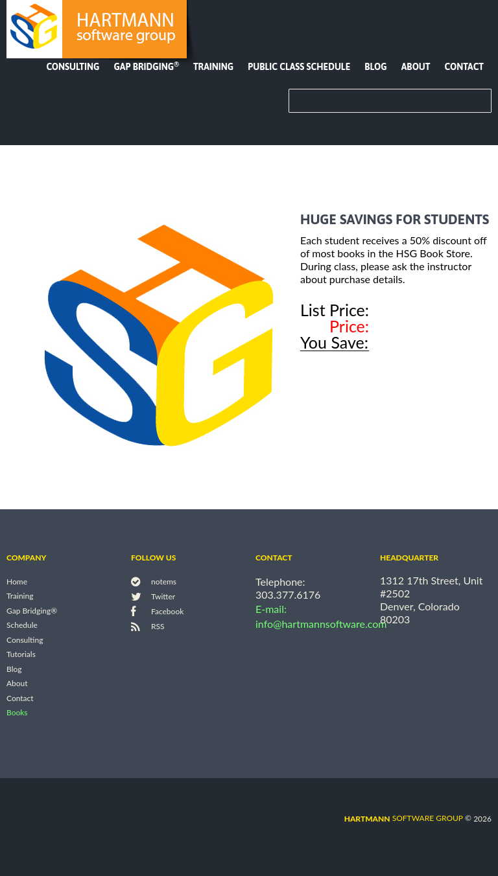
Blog (375, 67)
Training (213, 67)
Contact (464, 67)
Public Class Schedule (299, 67)
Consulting (72, 67)
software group (403, 818)
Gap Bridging (145, 67)
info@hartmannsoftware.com (321, 623)
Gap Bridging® (31, 611)
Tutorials (21, 655)
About (416, 67)
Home (16, 581)
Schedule (22, 625)
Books (17, 713)
